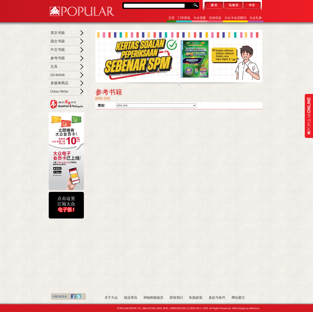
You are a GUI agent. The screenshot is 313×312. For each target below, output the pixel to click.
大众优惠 (199, 18)
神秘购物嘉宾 (153, 298)
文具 (54, 66)
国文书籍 (57, 41)
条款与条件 (217, 298)
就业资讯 (130, 298)
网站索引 (238, 298)
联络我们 (176, 298)
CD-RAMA (57, 75)
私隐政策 (195, 298)
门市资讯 (184, 18)
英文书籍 (57, 33)
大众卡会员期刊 (235, 18)
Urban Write (59, 91)
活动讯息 (215, 18)
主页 (171, 18)
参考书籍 (57, 58)
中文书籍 (57, 50)
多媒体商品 (59, 83)
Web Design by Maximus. (246, 308)
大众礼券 (255, 18)
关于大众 (111, 298)
